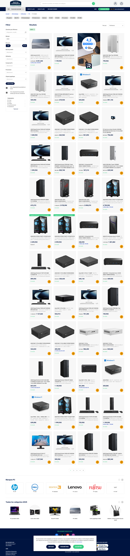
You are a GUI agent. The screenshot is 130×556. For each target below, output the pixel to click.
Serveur (44, 18)
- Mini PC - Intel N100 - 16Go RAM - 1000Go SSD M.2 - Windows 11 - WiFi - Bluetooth (88, 96)
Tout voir (16, 109)
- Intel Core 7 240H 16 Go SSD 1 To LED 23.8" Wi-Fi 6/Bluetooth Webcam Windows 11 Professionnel (64, 58)
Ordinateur (23, 14)
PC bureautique (25, 18)
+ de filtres (10, 83)
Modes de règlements (11, 553)
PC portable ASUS (14, 518)
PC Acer (9, 101)
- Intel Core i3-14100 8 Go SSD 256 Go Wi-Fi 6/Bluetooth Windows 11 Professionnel (88, 420)
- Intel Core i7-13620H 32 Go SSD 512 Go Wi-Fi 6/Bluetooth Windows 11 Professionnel (64, 383)
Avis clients (8, 545)
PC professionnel (11, 105)
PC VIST (115, 491)
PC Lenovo (65, 18)
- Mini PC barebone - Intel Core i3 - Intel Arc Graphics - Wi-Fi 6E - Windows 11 (87, 381)
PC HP (51, 18)
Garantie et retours (10, 554)
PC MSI (79, 18)
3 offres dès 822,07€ (35, 387)
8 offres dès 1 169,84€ (108, 424)
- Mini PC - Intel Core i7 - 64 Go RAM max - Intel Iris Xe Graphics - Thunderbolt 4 (88, 274)
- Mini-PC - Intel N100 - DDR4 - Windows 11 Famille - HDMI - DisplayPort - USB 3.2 (40, 418)
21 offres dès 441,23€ (60, 350)
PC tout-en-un (35, 18)
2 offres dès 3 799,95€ (108, 207)
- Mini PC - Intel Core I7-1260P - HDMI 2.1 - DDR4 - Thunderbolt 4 (64, 310)
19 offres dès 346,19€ (84, 387)
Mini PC (17, 18)
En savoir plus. (78, 542)
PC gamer (9, 18)
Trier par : (104, 25)
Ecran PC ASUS (55, 518)
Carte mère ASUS (35, 518)
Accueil (7, 14)
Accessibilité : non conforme (72, 552)
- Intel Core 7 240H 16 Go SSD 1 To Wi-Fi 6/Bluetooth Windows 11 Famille (40, 97)
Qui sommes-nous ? (11, 544)
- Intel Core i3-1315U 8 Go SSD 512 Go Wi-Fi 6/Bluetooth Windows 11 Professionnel (40, 203)
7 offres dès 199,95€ (83, 243)
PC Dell (57, 18)
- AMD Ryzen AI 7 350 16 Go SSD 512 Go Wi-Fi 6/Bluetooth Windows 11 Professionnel (113, 456)
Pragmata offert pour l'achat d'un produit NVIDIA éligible (42, 215)
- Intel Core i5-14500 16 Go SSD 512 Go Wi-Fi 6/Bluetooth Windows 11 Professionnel (40, 276)
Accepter (78, 546)
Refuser (51, 546)
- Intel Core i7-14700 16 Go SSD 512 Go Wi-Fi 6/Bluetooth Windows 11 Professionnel (113, 420)
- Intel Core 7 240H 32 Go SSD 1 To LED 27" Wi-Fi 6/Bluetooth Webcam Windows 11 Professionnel (40, 167)
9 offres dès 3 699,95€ (36, 62)
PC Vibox (9, 103)
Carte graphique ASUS (95, 518)
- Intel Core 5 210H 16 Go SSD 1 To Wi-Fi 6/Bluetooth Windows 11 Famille (112, 58)
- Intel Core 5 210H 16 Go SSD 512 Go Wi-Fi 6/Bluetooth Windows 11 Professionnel (88, 456)
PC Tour (9, 100)
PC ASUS (73, 18)
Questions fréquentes (11, 551)
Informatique (15, 14)
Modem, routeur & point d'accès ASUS (115, 519)
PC (29, 14)
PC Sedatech (10, 106)
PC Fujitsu (95, 491)
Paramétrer (64, 546)
